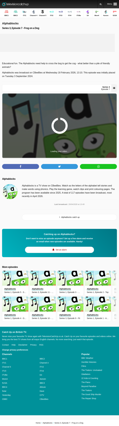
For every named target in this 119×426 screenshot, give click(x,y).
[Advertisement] (57, 43)
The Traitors (86, 390)
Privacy (33, 345)
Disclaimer (22, 345)
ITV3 (4, 371)
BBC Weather (87, 358)
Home (38, 423)
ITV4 (42, 371)
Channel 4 (44, 363)
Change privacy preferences (15, 350)
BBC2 (42, 359)
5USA (4, 383)
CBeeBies (44, 399)
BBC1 (4, 359)
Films (83, 366)
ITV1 (4, 363)
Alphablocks (8, 179)
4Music (43, 387)
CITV (42, 395)
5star (4, 391)
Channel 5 (6, 367)
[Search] (100, 4)
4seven (43, 379)
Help (14, 345)
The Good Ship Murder (91, 394)
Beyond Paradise (88, 386)
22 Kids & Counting (89, 378)
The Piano (85, 382)
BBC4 (4, 387)
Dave (42, 391)
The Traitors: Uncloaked (91, 370)
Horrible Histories (88, 362)
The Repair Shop (88, 398)
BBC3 (42, 383)
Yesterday (6, 395)
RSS (41, 345)
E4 (41, 375)
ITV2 (42, 367)
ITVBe (4, 375)
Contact (5, 345)
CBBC (4, 399)
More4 (5, 379)
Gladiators (85, 374)
